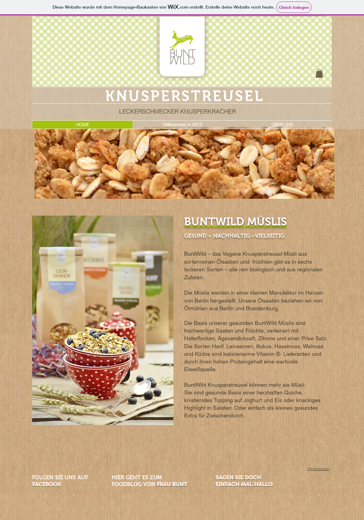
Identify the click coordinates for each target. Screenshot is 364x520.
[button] (319, 73)
